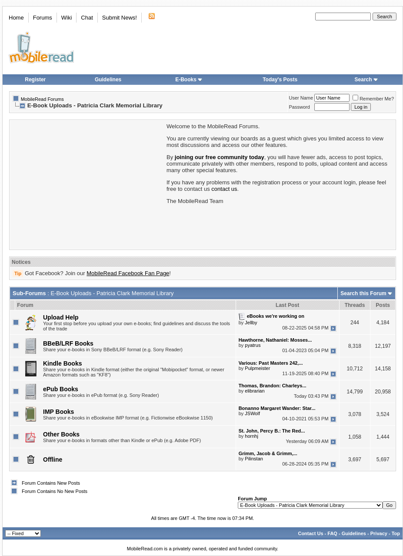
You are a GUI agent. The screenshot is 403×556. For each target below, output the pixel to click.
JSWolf (252, 413)
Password (299, 107)
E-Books (189, 80)
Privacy (378, 533)
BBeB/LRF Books (68, 343)
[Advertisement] (87, 184)
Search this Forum (363, 293)
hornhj (251, 436)
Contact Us (310, 533)
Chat (87, 17)
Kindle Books (62, 363)
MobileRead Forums (42, 99)
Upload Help (61, 317)
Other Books (61, 434)
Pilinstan (254, 458)
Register (35, 80)
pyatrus (252, 345)
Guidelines (108, 80)
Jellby (251, 322)
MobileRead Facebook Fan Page (128, 273)
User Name (301, 97)
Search (366, 80)
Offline (52, 459)
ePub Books (60, 389)
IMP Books (58, 411)
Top (396, 533)
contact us (224, 189)
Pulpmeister (257, 368)
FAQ (332, 533)
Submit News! (119, 17)
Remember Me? (373, 98)
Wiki (66, 17)
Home (16, 17)
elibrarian (254, 390)
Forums (42, 17)
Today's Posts (280, 80)
